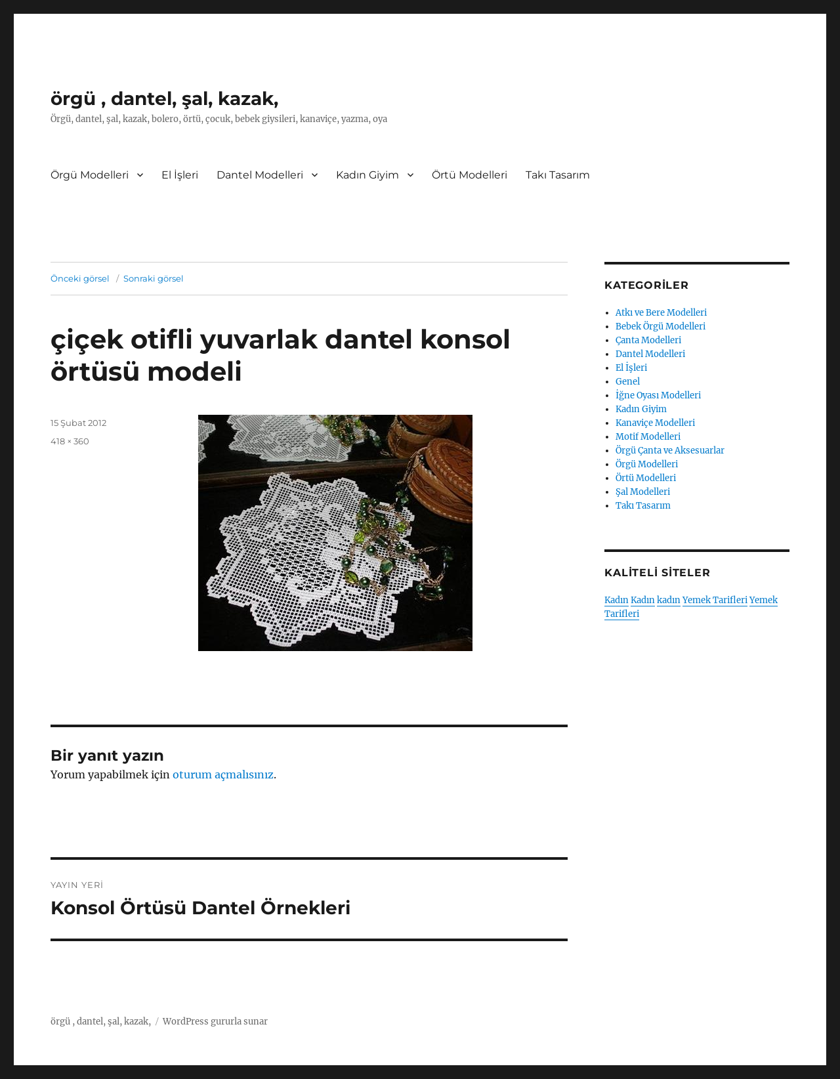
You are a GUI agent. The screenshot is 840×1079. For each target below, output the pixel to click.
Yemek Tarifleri (714, 600)
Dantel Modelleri (260, 175)
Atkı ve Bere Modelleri (661, 312)
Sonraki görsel (153, 278)
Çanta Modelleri (648, 340)
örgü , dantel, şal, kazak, (164, 98)
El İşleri (179, 175)
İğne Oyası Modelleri (658, 395)
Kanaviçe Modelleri (655, 423)
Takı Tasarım (558, 175)
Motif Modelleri (648, 436)
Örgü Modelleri (90, 175)
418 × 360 (70, 441)
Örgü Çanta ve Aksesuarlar (670, 450)
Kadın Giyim (367, 175)
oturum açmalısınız (223, 774)
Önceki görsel (80, 278)
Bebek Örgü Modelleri (660, 326)
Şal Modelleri (643, 491)
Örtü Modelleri (469, 175)
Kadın (616, 600)
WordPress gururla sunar (215, 1021)
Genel (628, 381)
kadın (669, 600)
